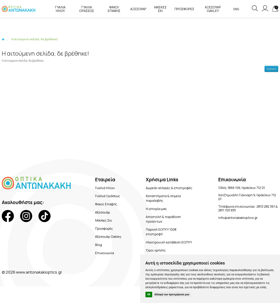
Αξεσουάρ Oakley (109, 240)
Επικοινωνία (104, 257)
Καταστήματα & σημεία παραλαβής (169, 204)
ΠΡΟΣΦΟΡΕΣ (183, 9)
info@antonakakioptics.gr (241, 222)
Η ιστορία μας (160, 215)
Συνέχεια (271, 68)
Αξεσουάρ (102, 214)
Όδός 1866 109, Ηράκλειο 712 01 (246, 188)
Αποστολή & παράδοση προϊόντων (169, 227)
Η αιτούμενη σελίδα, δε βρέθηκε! (34, 39)
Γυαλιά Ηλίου (105, 188)
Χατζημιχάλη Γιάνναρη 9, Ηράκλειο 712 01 (241, 199)
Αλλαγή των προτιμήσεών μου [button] (172, 294)
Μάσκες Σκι (103, 222)
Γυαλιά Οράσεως (108, 196)
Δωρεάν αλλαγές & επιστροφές (164, 191)
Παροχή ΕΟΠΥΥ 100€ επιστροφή (166, 240)
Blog (97, 248)
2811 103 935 (246, 214)
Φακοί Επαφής (106, 205)
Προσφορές (104, 231)
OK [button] (149, 294)
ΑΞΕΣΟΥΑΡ (137, 9)
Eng (235, 9)
